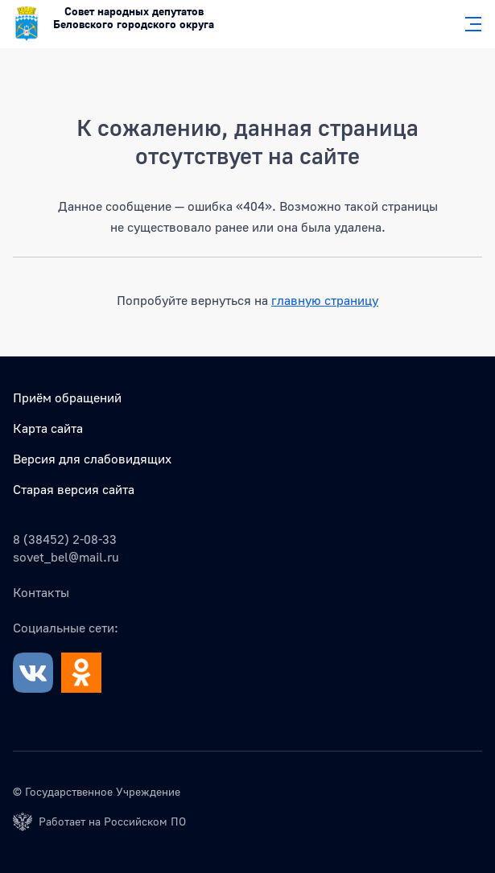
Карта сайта (48, 428)
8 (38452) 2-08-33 (65, 539)
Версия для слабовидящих (92, 459)
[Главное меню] (468, 24)
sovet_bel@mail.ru (66, 557)
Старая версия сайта (73, 489)
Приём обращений (67, 397)
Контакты (41, 592)
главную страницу (324, 300)
